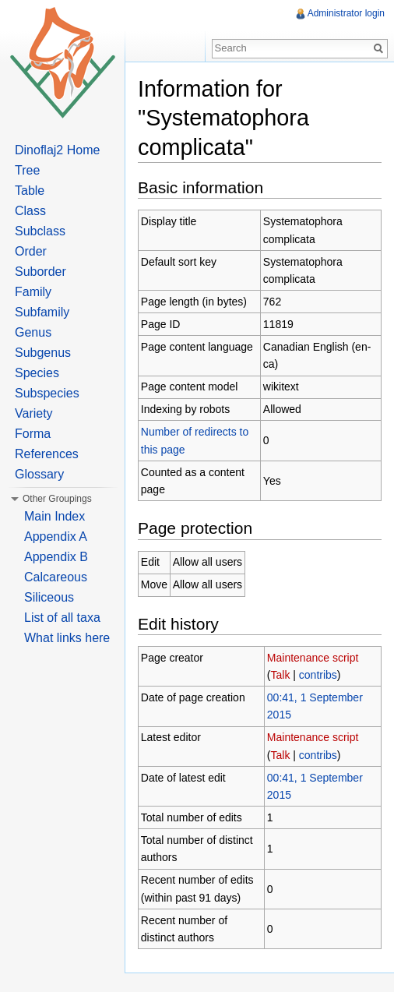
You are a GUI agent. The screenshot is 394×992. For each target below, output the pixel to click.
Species (37, 373)
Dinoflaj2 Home (57, 150)
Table (29, 190)
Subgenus (43, 352)
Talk (280, 675)
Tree (27, 170)
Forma (33, 433)
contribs (318, 675)
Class (30, 210)
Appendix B (56, 556)
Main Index (54, 516)
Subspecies (47, 393)
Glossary (39, 474)
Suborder (40, 271)
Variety (34, 413)
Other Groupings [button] (57, 498)
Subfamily (42, 312)
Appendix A (55, 536)
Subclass (40, 231)
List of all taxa (62, 617)
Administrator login (346, 13)
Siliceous (49, 597)
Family (33, 291)
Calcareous (55, 577)
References (47, 454)
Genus (33, 332)
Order (31, 251)
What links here (67, 637)
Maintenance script (313, 657)
